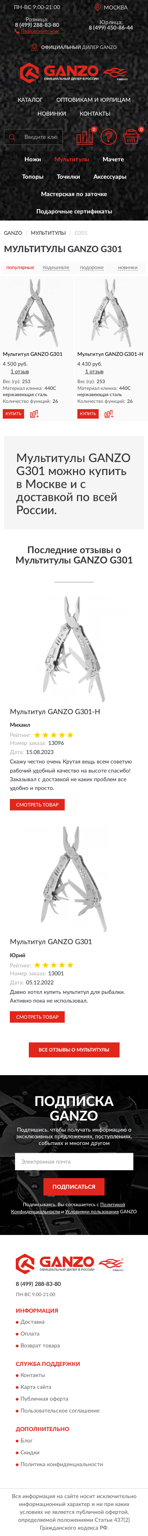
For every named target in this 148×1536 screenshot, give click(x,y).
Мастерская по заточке (74, 194)
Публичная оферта (44, 1399)
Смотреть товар (37, 805)
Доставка (33, 1322)
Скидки (30, 1453)
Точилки (68, 177)
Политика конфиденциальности (62, 1464)
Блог (27, 1441)
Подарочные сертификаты (74, 212)
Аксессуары (110, 177)
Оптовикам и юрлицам (93, 100)
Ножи (32, 160)
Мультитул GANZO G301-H (55, 712)
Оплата (30, 1334)
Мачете (113, 160)
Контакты (95, 114)
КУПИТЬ (13, 414)
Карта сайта (36, 1387)
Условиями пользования (92, 1211)
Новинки (51, 114)
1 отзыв (20, 371)
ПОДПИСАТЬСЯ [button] (74, 1187)
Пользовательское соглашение (60, 1411)
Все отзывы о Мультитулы (74, 1050)
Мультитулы (71, 160)
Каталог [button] (30, 100)
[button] (37, 30)
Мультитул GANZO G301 (51, 942)
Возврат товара (40, 1346)
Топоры (32, 177)
